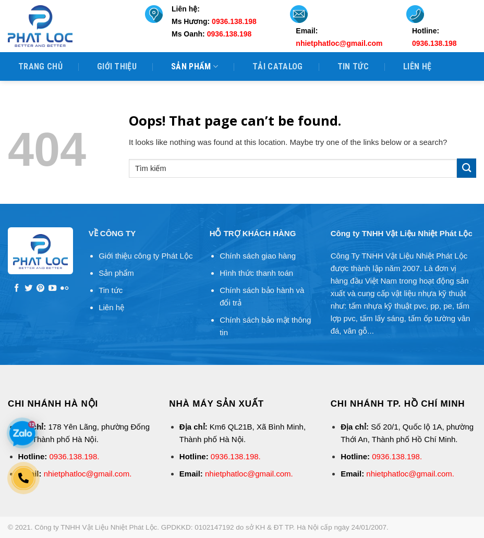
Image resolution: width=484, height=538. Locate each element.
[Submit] (466, 168)
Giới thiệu (117, 67)
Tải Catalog (277, 67)
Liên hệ (417, 67)
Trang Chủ (40, 67)
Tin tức (353, 67)
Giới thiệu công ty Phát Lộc (145, 255)
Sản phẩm (194, 66)
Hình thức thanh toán (256, 272)
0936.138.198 (74, 456)
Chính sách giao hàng (258, 255)
